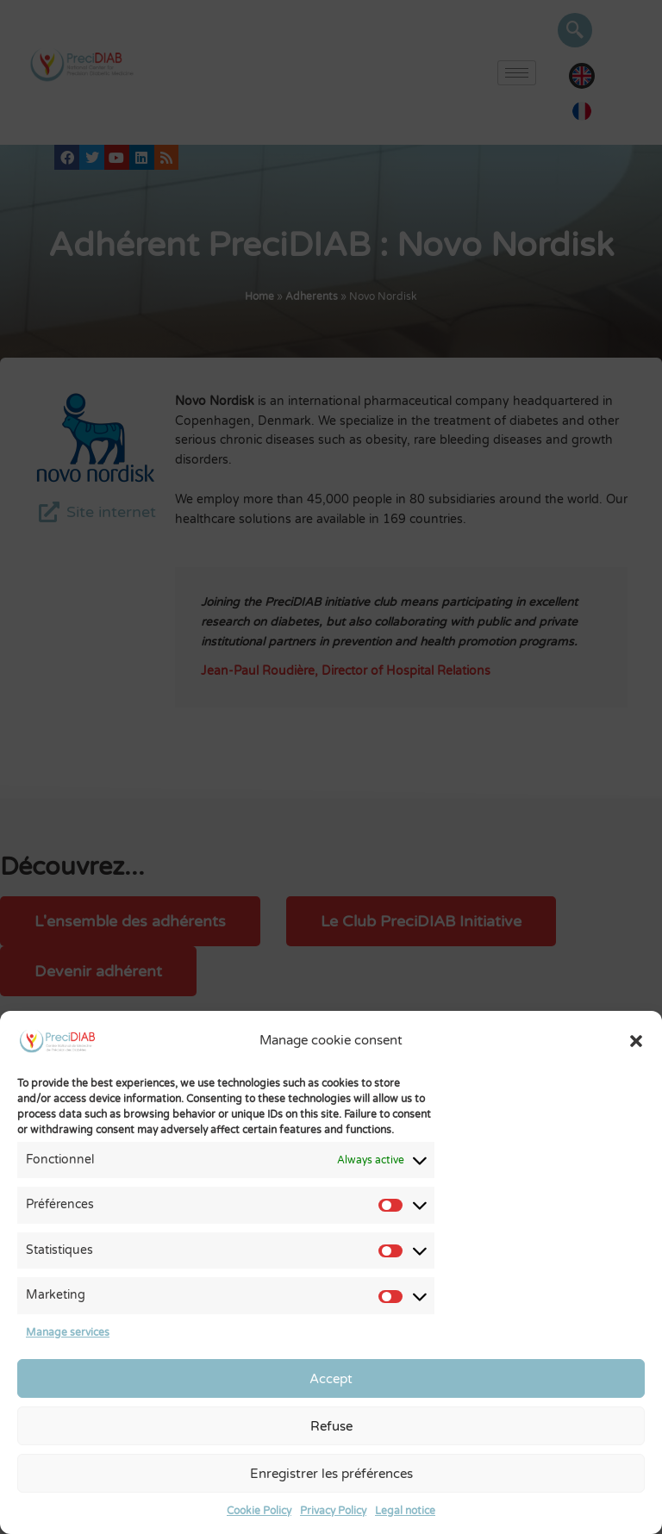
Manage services (67, 1332)
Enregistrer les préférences (331, 1473)
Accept (331, 1379)
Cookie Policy (259, 1511)
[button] (636, 1041)
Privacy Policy (333, 1511)
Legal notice (405, 1511)
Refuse (331, 1426)
